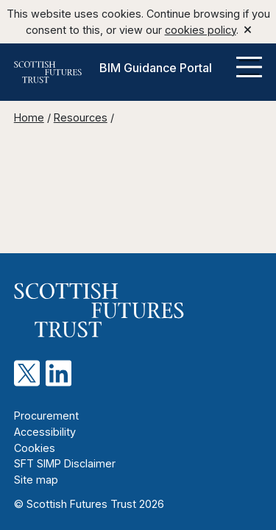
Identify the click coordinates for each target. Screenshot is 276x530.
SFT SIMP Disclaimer (65, 463)
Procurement (46, 415)
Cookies (34, 448)
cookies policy (200, 30)
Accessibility (45, 431)
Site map (36, 479)
